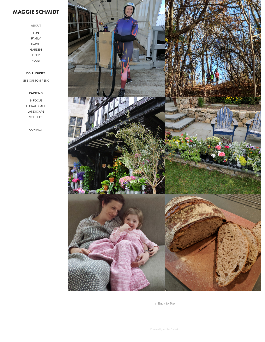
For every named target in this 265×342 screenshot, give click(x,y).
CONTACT (36, 130)
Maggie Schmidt (36, 11)
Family (36, 38)
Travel (36, 44)
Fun (36, 33)
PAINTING (36, 93)
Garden (36, 49)
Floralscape (36, 106)
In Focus (36, 100)
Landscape (36, 111)
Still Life (36, 117)
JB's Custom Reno (36, 80)
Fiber (36, 55)
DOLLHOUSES (35, 73)
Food (36, 61)
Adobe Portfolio (171, 329)
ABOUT (36, 25)
